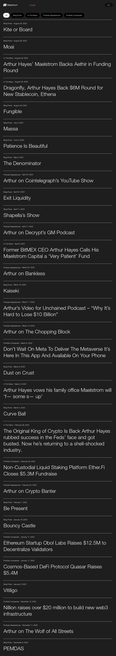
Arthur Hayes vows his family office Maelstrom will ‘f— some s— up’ (57, 393)
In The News (32, 15)
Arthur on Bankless (24, 273)
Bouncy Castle (19, 525)
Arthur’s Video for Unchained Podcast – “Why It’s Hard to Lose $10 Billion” (57, 311)
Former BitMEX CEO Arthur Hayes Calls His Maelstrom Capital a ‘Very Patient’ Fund (51, 252)
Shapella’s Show (21, 215)
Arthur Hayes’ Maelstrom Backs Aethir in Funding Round (57, 67)
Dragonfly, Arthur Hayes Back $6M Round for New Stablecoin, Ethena (53, 90)
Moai (9, 46)
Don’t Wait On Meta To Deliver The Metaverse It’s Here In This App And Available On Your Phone (57, 352)
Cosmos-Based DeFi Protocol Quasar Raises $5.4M (53, 569)
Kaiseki (11, 290)
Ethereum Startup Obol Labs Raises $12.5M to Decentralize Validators (55, 546)
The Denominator (22, 163)
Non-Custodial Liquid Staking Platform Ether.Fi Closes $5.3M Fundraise (54, 470)
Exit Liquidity (17, 198)
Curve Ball (15, 413)
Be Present (16, 508)
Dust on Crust (19, 372)
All (6, 15)
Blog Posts (17, 15)
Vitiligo (10, 590)
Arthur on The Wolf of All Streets (38, 631)
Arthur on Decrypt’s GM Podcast (39, 232)
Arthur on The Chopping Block (37, 331)
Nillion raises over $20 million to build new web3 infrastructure (56, 610)
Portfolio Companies (74, 15)
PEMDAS (14, 648)
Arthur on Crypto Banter (30, 491)
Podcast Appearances (51, 15)
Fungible (13, 111)
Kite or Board (18, 29)
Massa (11, 128)
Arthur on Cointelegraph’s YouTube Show (48, 180)
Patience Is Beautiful (25, 146)
